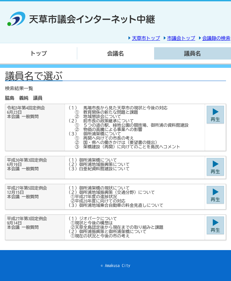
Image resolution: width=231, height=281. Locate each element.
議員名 (192, 53)
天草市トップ (146, 38)
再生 (215, 119)
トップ (38, 53)
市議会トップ (181, 38)
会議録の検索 (216, 38)
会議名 (115, 53)
